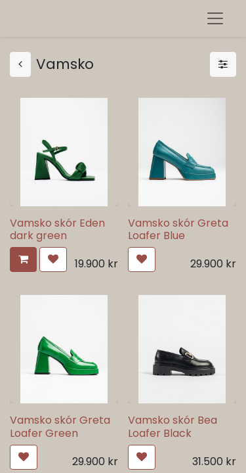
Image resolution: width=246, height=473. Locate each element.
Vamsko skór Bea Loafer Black (172, 426)
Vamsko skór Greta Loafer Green (60, 426)
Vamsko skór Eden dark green (57, 229)
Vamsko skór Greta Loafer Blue (178, 229)
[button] (23, 259)
